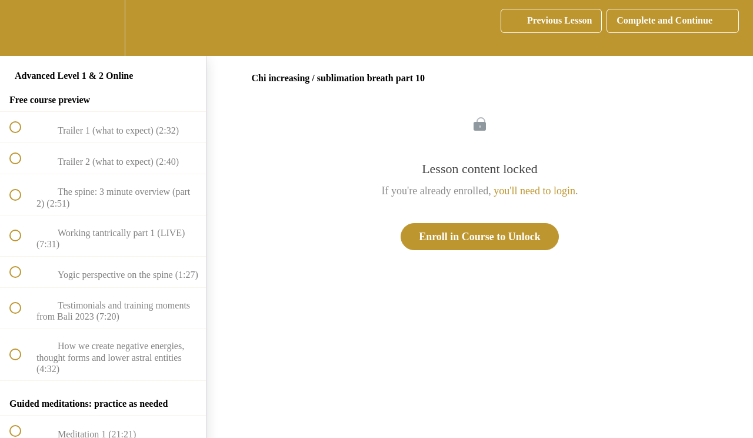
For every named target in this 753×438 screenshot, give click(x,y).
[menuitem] (103, 28)
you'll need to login (534, 191)
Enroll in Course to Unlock (480, 237)
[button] (22, 28)
